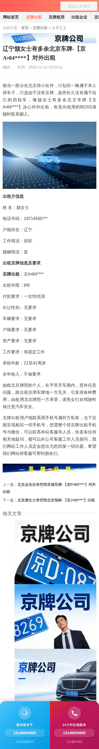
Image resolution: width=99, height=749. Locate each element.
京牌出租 (34, 17)
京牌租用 (56, 17)
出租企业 (79, 17)
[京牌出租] (12, 8)
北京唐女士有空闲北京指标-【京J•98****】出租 (56, 500)
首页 (25, 28)
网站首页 (11, 17)
